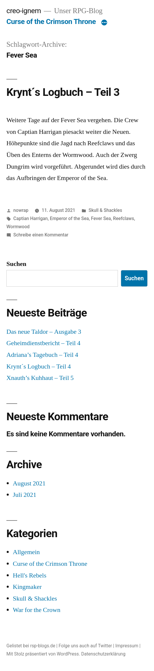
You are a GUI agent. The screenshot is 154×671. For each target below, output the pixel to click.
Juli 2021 (24, 495)
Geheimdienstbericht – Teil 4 (43, 343)
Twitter (105, 645)
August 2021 (29, 483)
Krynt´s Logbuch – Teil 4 (38, 366)
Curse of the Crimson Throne (51, 21)
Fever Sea (101, 218)
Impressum (126, 645)
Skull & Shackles (105, 210)
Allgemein (26, 552)
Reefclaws (123, 218)
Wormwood (18, 226)
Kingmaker (27, 587)
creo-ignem (23, 10)
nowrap (21, 210)
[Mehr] (104, 22)
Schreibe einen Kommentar (40, 235)
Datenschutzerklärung (103, 654)
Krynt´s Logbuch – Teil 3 (63, 92)
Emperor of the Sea (69, 218)
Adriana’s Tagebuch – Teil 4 (42, 355)
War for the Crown (37, 610)
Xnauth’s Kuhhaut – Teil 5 (40, 378)
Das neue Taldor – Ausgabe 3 (43, 332)
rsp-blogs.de (42, 645)
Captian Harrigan (30, 218)
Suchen (16, 264)
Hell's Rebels (29, 575)
